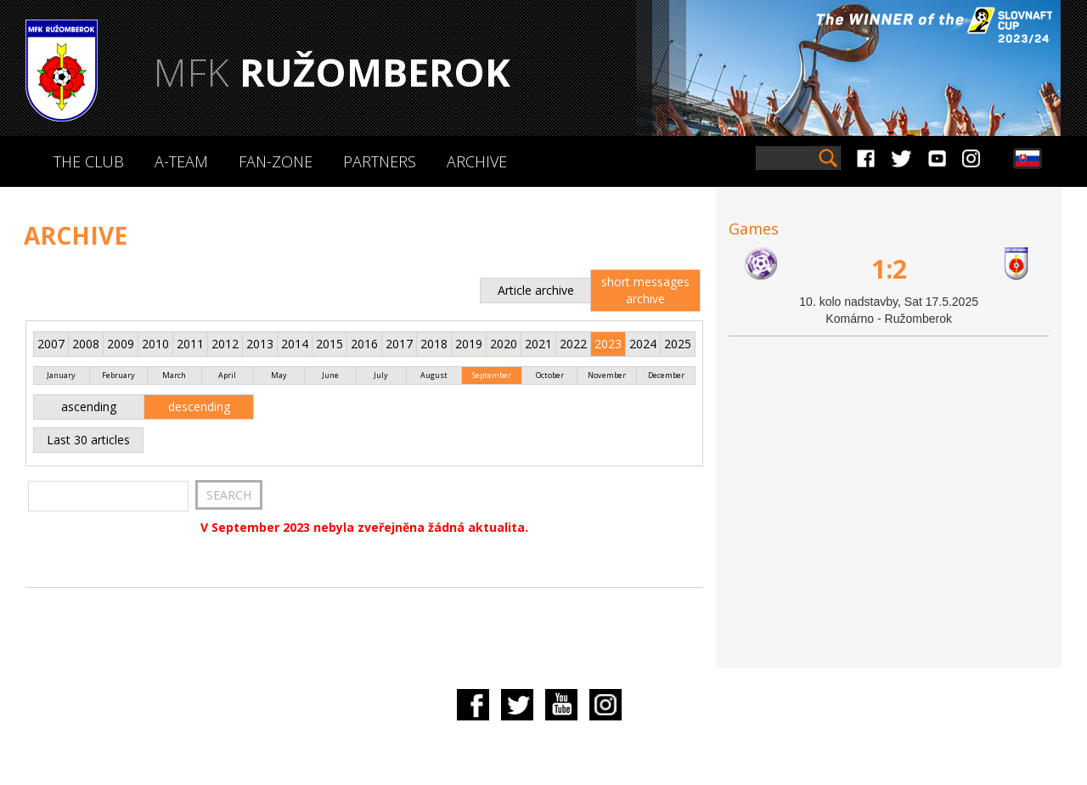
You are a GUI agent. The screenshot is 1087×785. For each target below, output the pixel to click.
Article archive (536, 290)
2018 (434, 344)
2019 (468, 344)
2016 (364, 344)
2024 (642, 344)
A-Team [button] (181, 161)
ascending (88, 406)
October (550, 375)
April (227, 375)
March (174, 375)
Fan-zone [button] (276, 161)
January (61, 375)
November (607, 375)
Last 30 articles (88, 440)
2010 (155, 344)
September (491, 375)
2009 (120, 344)
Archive (477, 161)
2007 (51, 344)
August (434, 375)
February (118, 375)
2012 (225, 344)
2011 (190, 344)
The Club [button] (89, 161)
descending (199, 406)
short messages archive (645, 290)
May (279, 375)
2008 (85, 344)
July (381, 375)
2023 (608, 344)
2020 (503, 344)
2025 (677, 344)
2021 (538, 344)
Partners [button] (379, 161)
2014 (294, 344)
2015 (329, 344)
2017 (399, 344)
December (666, 375)
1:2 (889, 268)
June (330, 375)
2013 (259, 344)
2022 (573, 344)
